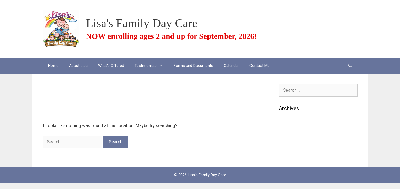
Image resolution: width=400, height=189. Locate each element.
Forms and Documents (193, 65)
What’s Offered (111, 65)
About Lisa (78, 65)
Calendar (231, 65)
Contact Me (259, 65)
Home (53, 65)
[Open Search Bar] (350, 66)
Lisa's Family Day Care (141, 23)
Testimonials (151, 66)
